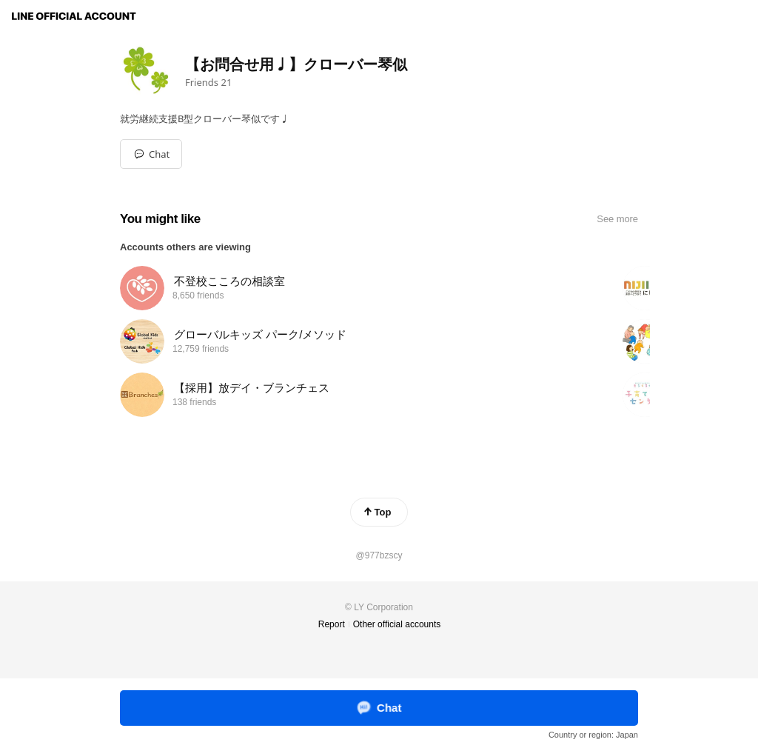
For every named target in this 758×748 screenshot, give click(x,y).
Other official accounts (397, 624)
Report (331, 624)
